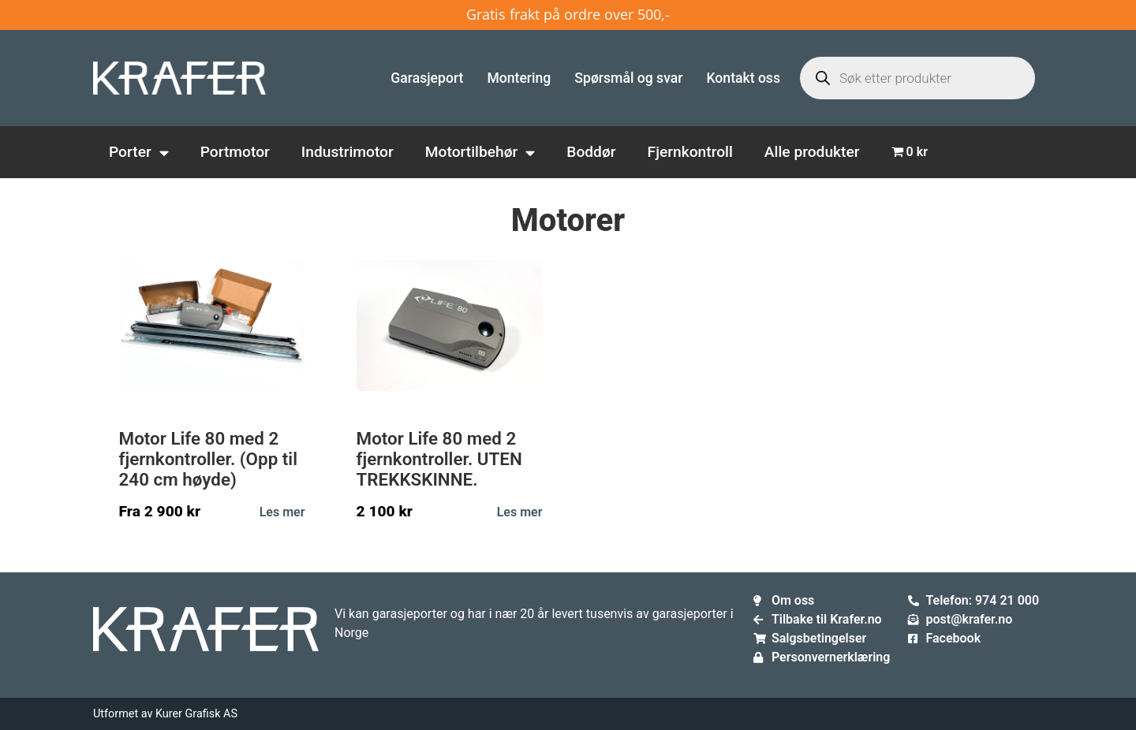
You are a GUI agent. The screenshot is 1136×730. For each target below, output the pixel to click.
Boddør (590, 152)
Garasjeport (426, 78)
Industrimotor (347, 152)
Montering (519, 78)
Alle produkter (812, 152)
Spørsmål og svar (628, 78)
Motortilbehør (480, 152)
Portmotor (235, 152)
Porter (139, 152)
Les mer (282, 512)
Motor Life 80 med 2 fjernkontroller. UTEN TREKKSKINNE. (439, 459)
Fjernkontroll (690, 152)
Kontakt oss (743, 78)
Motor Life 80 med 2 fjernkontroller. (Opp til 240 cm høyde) (208, 459)
